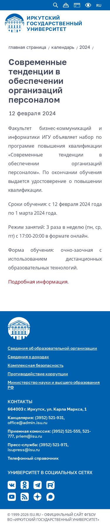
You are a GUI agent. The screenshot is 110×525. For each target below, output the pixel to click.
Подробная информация (37, 281)
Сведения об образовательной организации (52, 348)
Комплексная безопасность (35, 366)
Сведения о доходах (28, 357)
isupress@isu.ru (24, 450)
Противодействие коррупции (38, 374)
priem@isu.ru (29, 436)
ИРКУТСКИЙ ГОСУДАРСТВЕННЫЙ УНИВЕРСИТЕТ (54, 24)
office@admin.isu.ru (27, 423)
